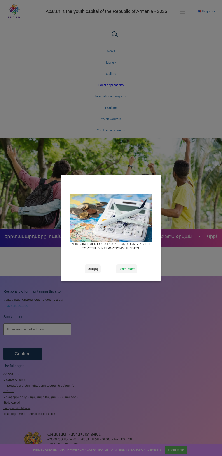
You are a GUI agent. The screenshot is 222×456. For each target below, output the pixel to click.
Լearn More (127, 269)
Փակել (92, 269)
